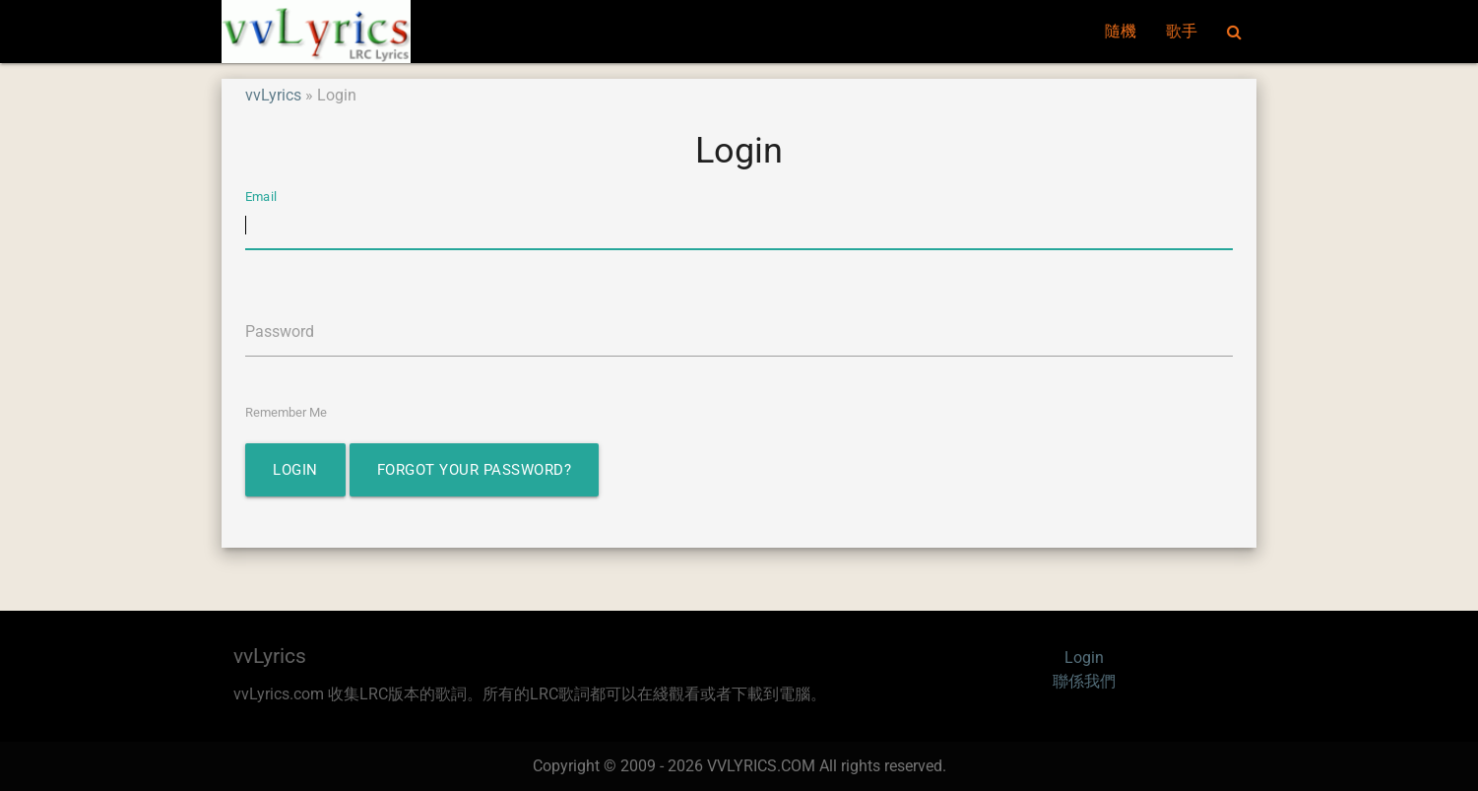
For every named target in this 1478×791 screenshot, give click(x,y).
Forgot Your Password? (474, 470)
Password (279, 331)
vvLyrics (273, 95)
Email (261, 196)
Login (295, 470)
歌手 (1181, 31)
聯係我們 (1084, 681)
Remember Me (286, 412)
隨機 (1120, 31)
